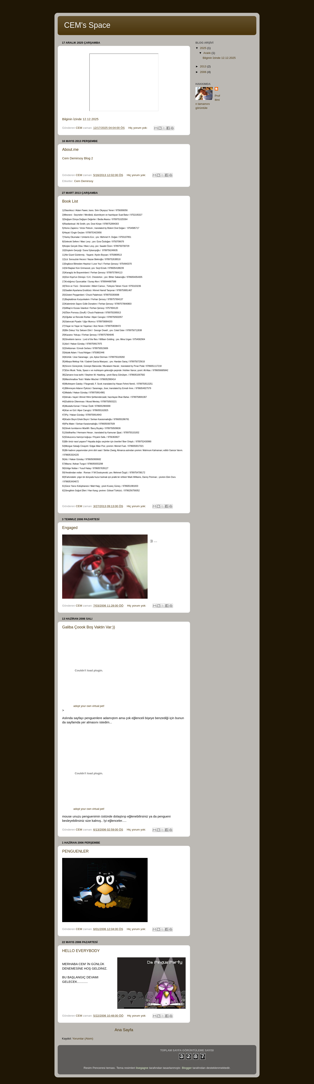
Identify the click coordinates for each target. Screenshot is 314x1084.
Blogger (187, 1067)
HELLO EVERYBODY (81, 951)
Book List (70, 201)
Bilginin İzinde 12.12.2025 (80, 119)
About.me (70, 149)
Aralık (207, 53)
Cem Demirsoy (83, 181)
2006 (203, 72)
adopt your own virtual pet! (88, 706)
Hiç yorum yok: (138, 127)
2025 (203, 48)
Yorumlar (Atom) (82, 1038)
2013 (203, 66)
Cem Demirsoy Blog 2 (77, 158)
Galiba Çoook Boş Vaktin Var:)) (88, 627)
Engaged (70, 528)
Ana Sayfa (123, 1030)
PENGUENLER (75, 851)
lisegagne (142, 1067)
